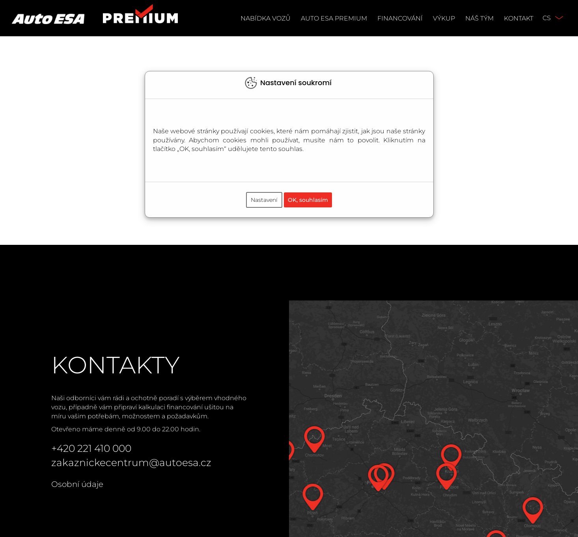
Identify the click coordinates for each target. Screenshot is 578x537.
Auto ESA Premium (334, 18)
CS (547, 18)
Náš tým (479, 18)
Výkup (444, 18)
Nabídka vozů (266, 18)
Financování (400, 18)
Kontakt (518, 18)
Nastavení (264, 199)
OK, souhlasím (308, 199)
